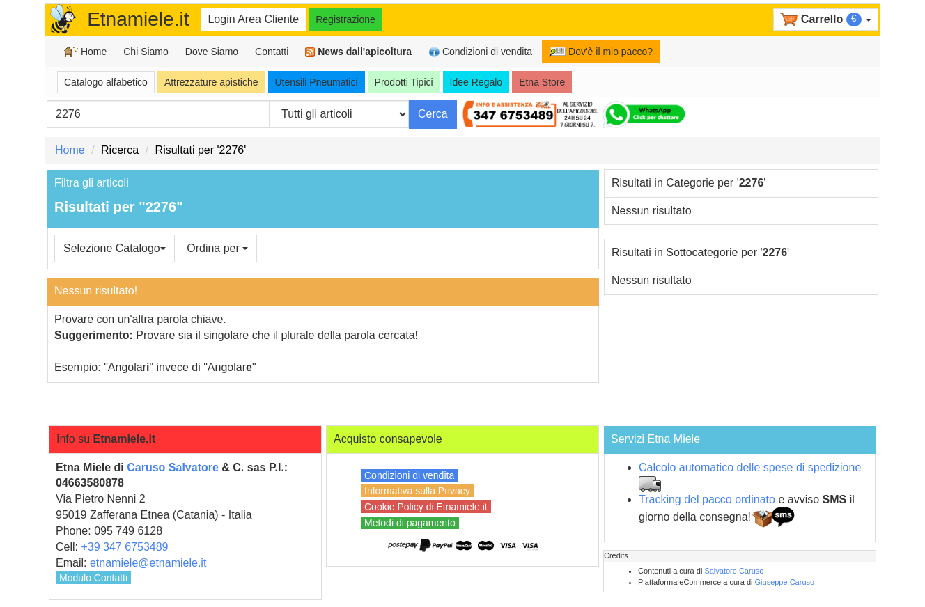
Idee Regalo (476, 82)
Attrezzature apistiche (211, 82)
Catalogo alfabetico (106, 82)
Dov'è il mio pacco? (601, 51)
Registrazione (345, 19)
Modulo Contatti (93, 577)
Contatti (271, 51)
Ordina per (217, 248)
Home (85, 52)
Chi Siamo (146, 51)
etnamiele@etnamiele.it (148, 563)
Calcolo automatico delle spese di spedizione (750, 467)
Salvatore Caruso (733, 571)
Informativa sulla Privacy (417, 490)
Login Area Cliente (253, 19)
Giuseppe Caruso (785, 582)
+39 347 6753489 (124, 547)
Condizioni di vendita (480, 52)
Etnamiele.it (138, 19)
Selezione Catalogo (114, 248)
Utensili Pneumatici (316, 82)
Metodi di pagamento (410, 522)
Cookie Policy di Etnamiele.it (426, 506)
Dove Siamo (211, 51)
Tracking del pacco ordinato (707, 499)
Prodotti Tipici (404, 82)
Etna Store (542, 82)
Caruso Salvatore (173, 467)
